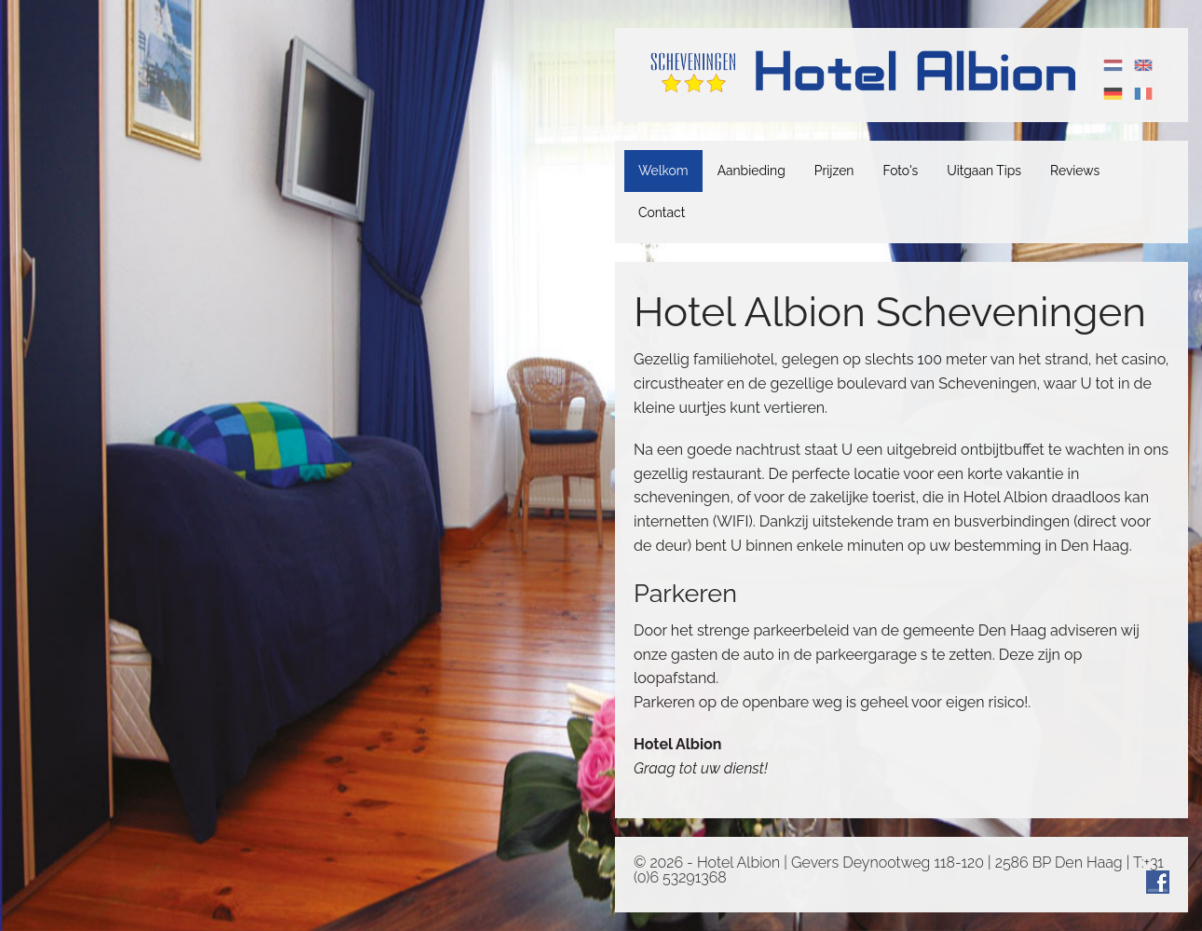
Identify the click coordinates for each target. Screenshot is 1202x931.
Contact (661, 212)
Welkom (663, 170)
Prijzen (834, 170)
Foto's (900, 170)
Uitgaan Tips (984, 170)
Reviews (1075, 170)
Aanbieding (751, 170)
